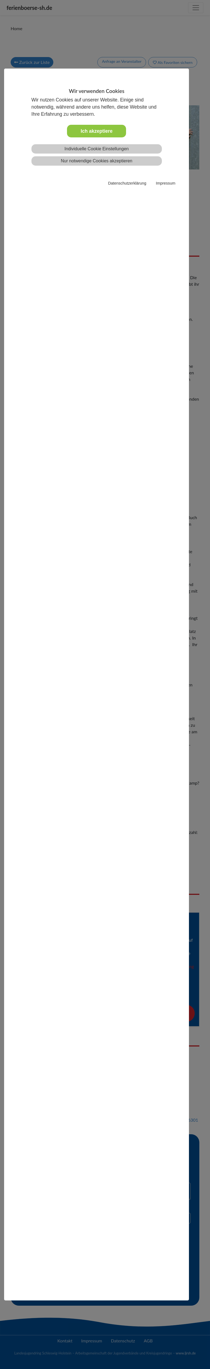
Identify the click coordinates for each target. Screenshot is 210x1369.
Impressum (165, 183)
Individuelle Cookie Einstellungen (97, 148)
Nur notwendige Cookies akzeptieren (96, 161)
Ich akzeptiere (96, 131)
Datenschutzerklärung (127, 183)
